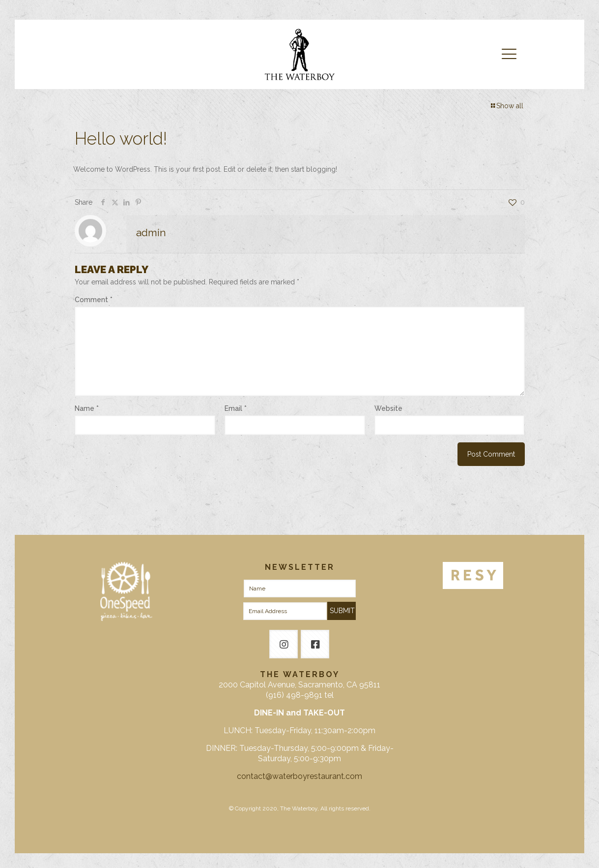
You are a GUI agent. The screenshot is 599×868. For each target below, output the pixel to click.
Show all (506, 106)
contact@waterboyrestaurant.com (299, 776)
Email (236, 408)
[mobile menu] (509, 54)
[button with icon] (283, 644)
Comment (94, 300)
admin (151, 232)
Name (87, 408)
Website (388, 408)
